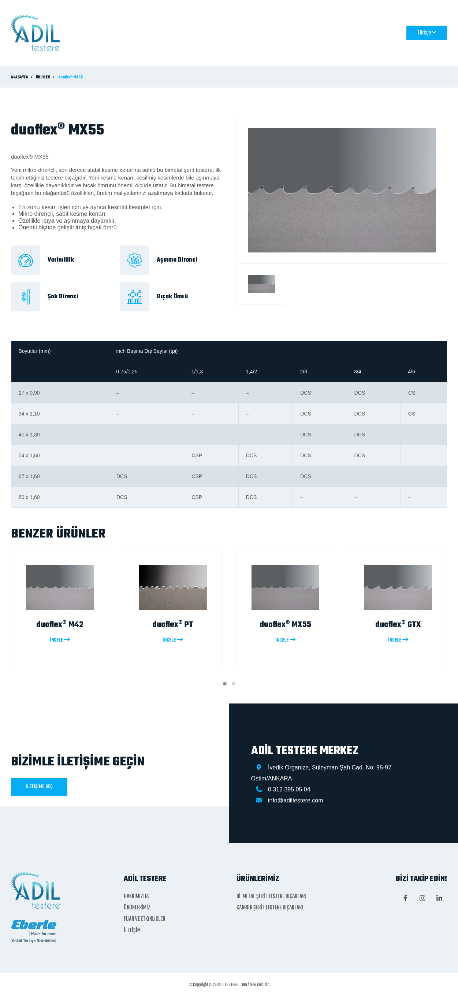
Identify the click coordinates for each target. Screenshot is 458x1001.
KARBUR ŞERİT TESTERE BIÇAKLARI (270, 908)
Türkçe (426, 33)
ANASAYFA (129, 32)
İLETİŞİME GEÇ (39, 787)
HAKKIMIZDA (175, 32)
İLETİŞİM (337, 32)
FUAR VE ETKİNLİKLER (285, 32)
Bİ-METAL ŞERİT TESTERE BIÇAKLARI (271, 896)
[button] (224, 683)
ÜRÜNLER (43, 77)
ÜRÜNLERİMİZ (223, 32)
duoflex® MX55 (70, 77)
